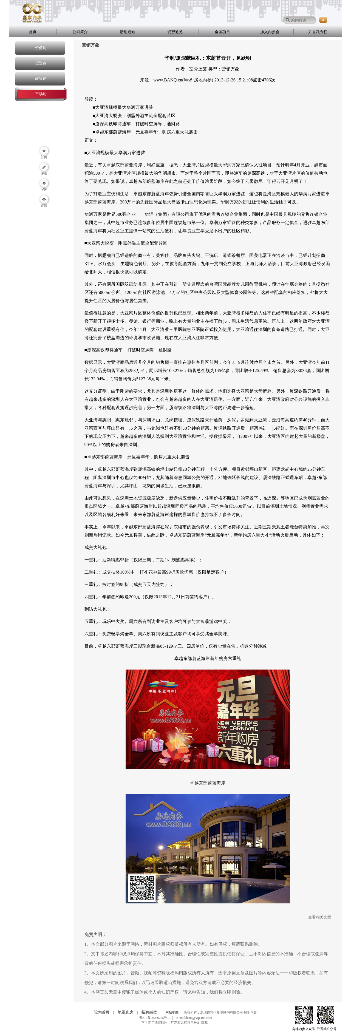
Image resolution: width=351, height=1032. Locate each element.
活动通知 (127, 32)
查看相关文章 (319, 917)
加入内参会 (269, 32)
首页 (32, 32)
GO (323, 20)
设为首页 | (105, 1012)
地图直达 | (129, 1012)
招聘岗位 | (153, 1012)
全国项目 (222, 32)
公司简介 (80, 32)
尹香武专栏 (317, 32)
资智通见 (175, 32)
